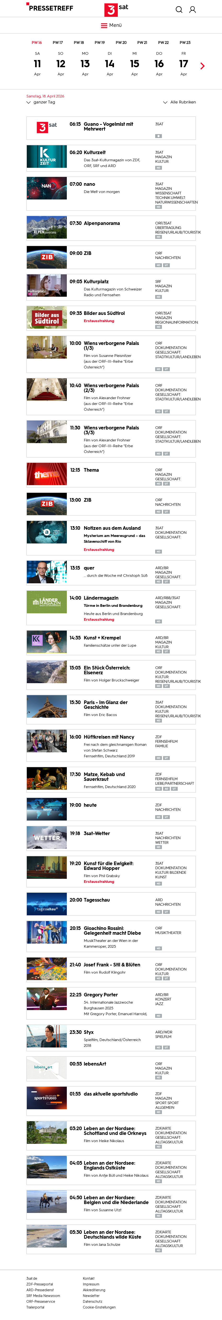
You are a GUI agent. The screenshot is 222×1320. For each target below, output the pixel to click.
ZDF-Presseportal (39, 1284)
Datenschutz (92, 1302)
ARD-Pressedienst (40, 1290)
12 (60, 64)
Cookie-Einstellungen (99, 1307)
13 (85, 64)
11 (37, 64)
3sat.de (31, 1279)
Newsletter (91, 1296)
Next (201, 66)
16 (159, 64)
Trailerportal (35, 1307)
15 (134, 64)
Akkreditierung (94, 1290)
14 (110, 64)
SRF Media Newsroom (43, 1296)
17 (183, 64)
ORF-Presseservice (40, 1302)
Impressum (91, 1284)
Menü (111, 25)
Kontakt (89, 1279)
